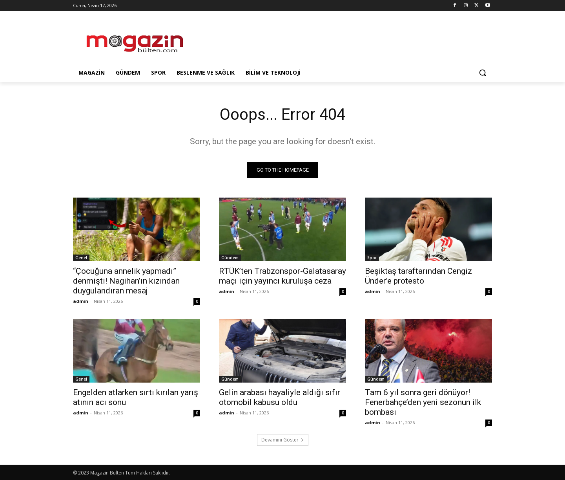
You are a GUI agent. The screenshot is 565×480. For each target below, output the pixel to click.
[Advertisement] (341, 39)
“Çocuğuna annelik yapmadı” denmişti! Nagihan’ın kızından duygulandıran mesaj (126, 280)
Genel (81, 257)
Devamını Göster (282, 439)
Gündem (230, 257)
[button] (482, 72)
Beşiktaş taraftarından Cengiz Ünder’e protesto (418, 276)
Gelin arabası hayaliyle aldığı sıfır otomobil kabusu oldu (279, 397)
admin (80, 301)
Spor (372, 257)
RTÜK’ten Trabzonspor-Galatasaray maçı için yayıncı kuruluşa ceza (282, 276)
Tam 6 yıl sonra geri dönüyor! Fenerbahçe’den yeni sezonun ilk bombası (423, 402)
